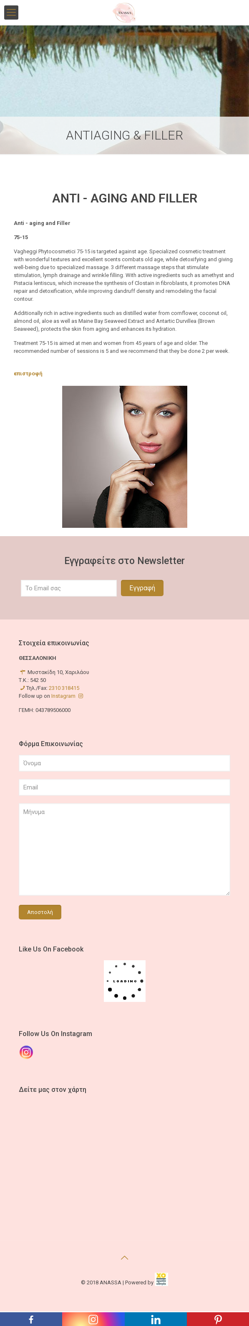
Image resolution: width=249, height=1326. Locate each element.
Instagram (67, 696)
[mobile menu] (11, 12)
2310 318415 (64, 688)
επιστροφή (28, 373)
